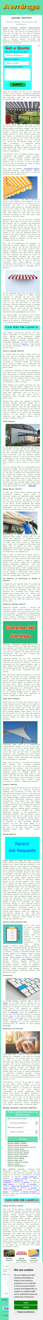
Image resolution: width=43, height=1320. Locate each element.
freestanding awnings (31, 168)
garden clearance (9, 1188)
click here (7, 1025)
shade (5, 755)
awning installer (32, 933)
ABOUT (26, 14)
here (10, 1016)
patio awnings (27, 959)
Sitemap (4, 1299)
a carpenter (32, 1184)
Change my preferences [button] (25, 1312)
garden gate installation (20, 1186)
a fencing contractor (29, 1191)
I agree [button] (25, 1303)
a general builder (19, 1178)
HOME (18, 14)
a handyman (26, 1182)
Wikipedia (14, 1012)
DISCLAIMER (37, 14)
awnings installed (23, 1222)
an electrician (16, 1189)
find (8, 1209)
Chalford (25, 344)
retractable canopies (11, 964)
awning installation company (19, 128)
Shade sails (7, 702)
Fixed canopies (31, 451)
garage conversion (30, 1176)
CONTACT (31, 14)
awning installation (15, 1241)
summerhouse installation (13, 1180)
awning (30, 31)
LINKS (21, 14)
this (21, 1018)
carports (15, 790)
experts (25, 1235)
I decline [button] (26, 1307)
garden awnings (24, 946)
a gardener (33, 1188)
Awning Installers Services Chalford (20, 1108)
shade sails (28, 774)
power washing (8, 1184)
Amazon (5, 1003)
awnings (24, 154)
